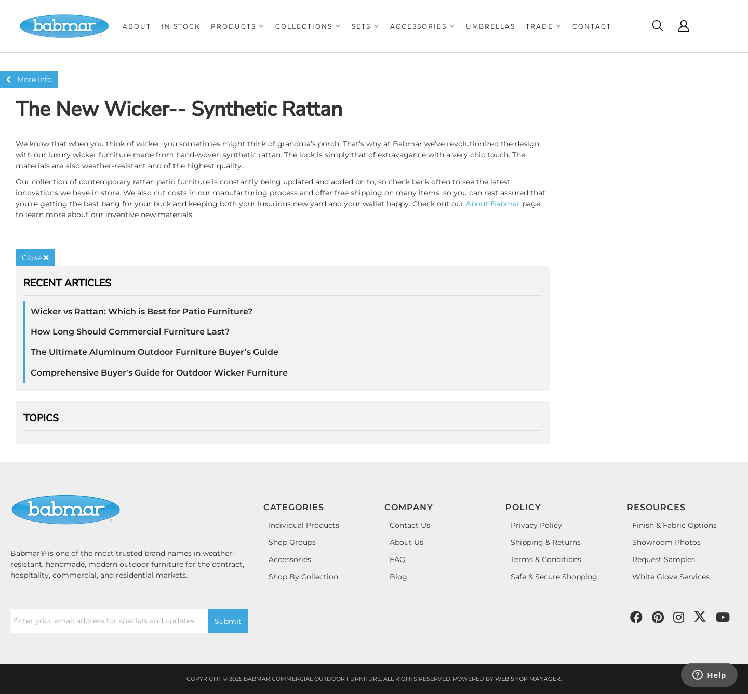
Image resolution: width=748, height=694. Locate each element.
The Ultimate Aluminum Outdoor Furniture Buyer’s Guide (154, 352)
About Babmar (493, 203)
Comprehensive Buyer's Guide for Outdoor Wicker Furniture (159, 373)
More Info (29, 79)
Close (35, 257)
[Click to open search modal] (658, 26)
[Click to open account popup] (684, 26)
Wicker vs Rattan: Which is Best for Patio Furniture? (141, 311)
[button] (238, 26)
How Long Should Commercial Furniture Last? (130, 332)
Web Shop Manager (527, 679)
